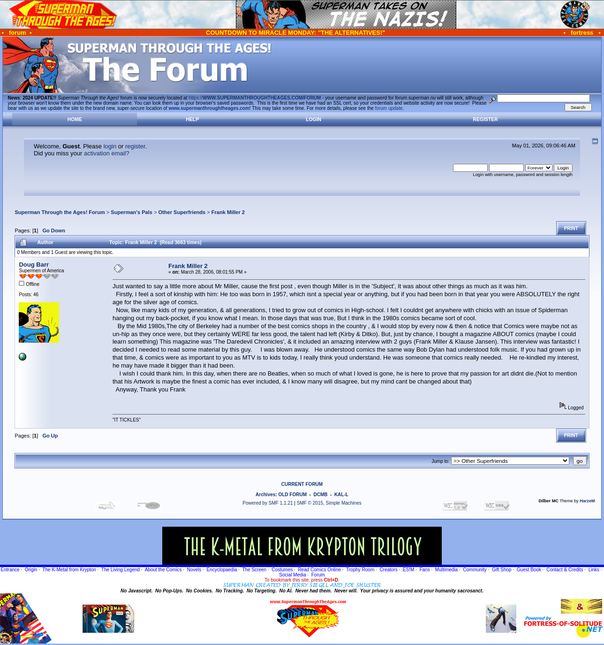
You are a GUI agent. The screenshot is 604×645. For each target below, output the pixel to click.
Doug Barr (34, 264)
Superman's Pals (131, 212)
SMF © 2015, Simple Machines (329, 503)
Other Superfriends (182, 212)
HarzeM (587, 501)
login (110, 146)
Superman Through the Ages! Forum (60, 212)
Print (571, 228)
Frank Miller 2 (228, 212)
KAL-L (341, 494)
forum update (389, 108)
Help (192, 119)
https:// (255, 97)
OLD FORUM (292, 494)
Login (313, 119)
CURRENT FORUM (302, 484)
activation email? (106, 153)
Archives (265, 494)
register (135, 146)
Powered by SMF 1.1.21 (267, 503)
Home (75, 119)
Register (485, 119)
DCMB (320, 494)
